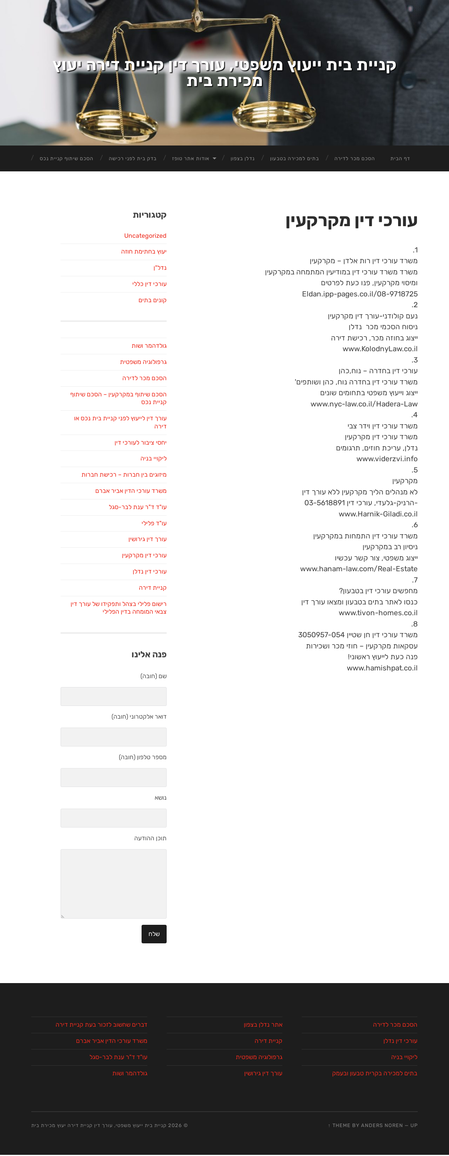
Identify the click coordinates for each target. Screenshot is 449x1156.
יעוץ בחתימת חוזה (144, 635)
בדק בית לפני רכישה (133, 542)
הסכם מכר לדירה (354, 542)
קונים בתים (152, 684)
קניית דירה (153, 971)
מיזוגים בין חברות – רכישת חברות (124, 858)
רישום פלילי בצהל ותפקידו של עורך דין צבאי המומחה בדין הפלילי (119, 991)
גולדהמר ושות (149, 729)
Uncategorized (145, 619)
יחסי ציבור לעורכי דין (141, 826)
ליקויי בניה (153, 842)
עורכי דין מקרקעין (144, 939)
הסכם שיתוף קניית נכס (66, 542)
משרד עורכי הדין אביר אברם (131, 874)
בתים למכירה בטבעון (294, 542)
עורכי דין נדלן (150, 955)
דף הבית (400, 542)
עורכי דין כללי (149, 668)
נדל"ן (160, 651)
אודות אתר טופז (190, 542)
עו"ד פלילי (154, 907)
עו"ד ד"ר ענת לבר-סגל (138, 891)
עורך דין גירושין (147, 923)
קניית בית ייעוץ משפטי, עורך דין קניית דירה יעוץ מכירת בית (225, 264)
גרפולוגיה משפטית (143, 746)
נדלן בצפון (243, 542)
